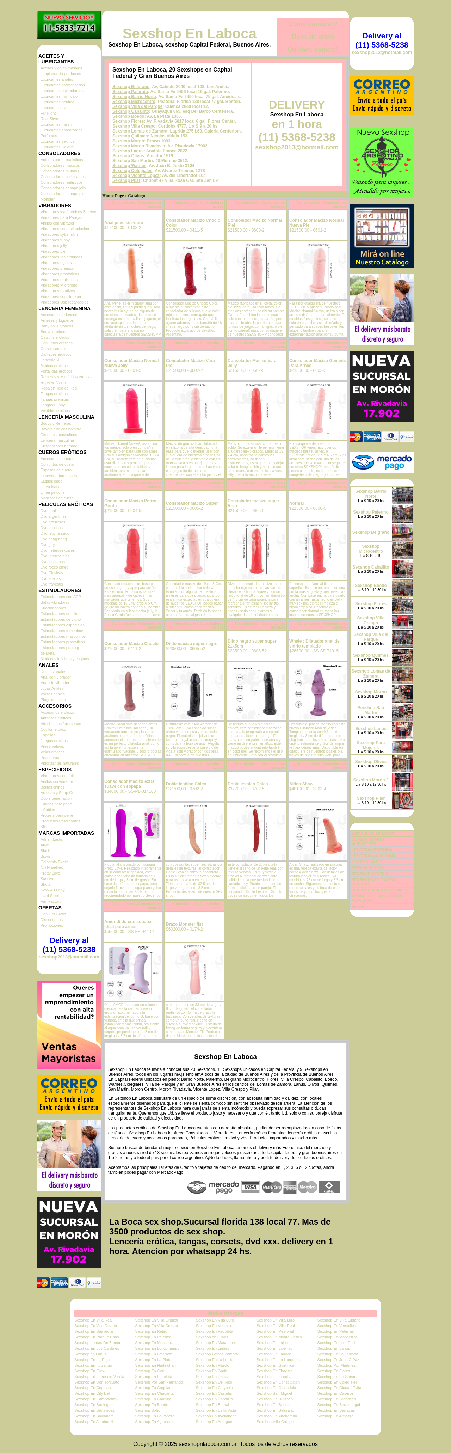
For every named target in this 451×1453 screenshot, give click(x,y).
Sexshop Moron (128, 141)
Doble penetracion (56, 798)
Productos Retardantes (60, 821)
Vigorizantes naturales (60, 763)
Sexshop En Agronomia (155, 1422)
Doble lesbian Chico (186, 783)
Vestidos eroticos (55, 411)
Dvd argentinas (54, 516)
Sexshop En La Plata (153, 1359)
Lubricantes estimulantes (62, 90)
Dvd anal (48, 511)
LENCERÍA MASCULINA (374, 856)
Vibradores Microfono (59, 285)
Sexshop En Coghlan (92, 1388)
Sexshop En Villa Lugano (339, 1320)
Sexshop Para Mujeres (371, 745)
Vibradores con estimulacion (65, 229)
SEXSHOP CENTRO (370, 874)
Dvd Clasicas (52, 573)
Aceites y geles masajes (61, 68)
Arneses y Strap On (57, 793)
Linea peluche (53, 492)
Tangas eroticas (54, 394)
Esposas (48, 735)
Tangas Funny (53, 405)
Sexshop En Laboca (190, 33)
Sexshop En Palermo (153, 1337)
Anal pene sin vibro (123, 222)
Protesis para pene (57, 815)
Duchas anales (53, 671)
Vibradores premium (58, 268)
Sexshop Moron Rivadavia (138, 145)
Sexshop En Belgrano (275, 1410)
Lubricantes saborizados (61, 130)
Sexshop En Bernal (212, 1405)
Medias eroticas (54, 365)
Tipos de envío (313, 36)
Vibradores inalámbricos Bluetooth (70, 212)
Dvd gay (48, 544)
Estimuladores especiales (63, 625)
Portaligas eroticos (57, 371)
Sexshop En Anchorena (277, 1416)
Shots (45, 884)
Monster (48, 199)
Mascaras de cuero (57, 498)
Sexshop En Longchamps (157, 1348)
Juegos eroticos (54, 740)
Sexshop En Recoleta (214, 1331)
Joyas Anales (52, 688)
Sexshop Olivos (128, 155)
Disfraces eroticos (56, 354)
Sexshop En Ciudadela (276, 1388)
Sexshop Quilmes (130, 136)
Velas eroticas (52, 752)
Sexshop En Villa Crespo (156, 1326)
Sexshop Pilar (126, 180)
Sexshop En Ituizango (93, 1365)
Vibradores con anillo (59, 776)
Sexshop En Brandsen (336, 1399)
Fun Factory (51, 901)
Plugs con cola (53, 700)
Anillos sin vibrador (57, 781)
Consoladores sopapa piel (63, 193)
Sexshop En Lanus (333, 1348)
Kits (44, 826)
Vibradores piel (53, 251)
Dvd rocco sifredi (55, 567)
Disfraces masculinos (59, 435)
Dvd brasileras (53, 522)
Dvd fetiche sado (55, 533)
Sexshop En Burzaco (275, 1399)
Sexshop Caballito (130, 111)
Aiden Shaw (301, 783)
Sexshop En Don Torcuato (96, 1382)
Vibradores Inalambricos (61, 257)
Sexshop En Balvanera (94, 1416)
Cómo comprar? (312, 23)
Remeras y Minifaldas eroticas (66, 377)
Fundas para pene (56, 804)
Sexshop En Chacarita (154, 1393)
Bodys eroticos (53, 332)
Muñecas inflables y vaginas (65, 659)
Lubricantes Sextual (58, 147)
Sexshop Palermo (130, 91)
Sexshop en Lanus (90, 1354)
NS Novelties (52, 867)
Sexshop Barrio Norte (134, 96)
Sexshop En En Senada (338, 1376)
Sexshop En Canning (153, 1399)
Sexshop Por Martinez (336, 1365)
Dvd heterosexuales (58, 550)
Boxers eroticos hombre (61, 429)
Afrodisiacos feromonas (61, 724)
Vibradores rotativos (58, 291)
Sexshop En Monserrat (337, 1337)
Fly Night (48, 113)
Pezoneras (50, 757)
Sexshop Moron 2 (370, 780)
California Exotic (54, 862)
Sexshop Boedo (128, 116)
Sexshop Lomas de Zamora (139, 131)
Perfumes (49, 136)
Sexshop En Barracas (336, 1410)
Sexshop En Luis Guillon (338, 1343)
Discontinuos (52, 920)
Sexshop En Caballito (214, 1399)
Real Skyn (49, 119)
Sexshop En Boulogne (93, 1405)
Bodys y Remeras (56, 423)
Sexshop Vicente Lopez (136, 175)
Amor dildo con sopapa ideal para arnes (127, 924)
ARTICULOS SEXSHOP (373, 834)
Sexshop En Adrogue (214, 1422)
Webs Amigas (225, 1313)
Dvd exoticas (52, 528)
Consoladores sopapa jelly (63, 188)
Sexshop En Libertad (274, 1348)
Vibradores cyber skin (59, 234)
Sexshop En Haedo (212, 1365)
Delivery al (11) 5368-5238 (69, 945)
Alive (45, 845)
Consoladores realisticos (62, 182)
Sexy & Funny (52, 890)
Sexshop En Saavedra (93, 1331)
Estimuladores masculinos (63, 636)
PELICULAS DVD (367, 868)
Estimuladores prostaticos (63, 642)
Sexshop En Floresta (274, 1371)
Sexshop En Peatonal (275, 1331)
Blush (45, 850)
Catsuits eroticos (55, 337)
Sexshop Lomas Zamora (217, 1354)
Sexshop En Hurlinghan (155, 1365)
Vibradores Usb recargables (64, 302)
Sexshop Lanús (128, 150)
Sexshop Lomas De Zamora (98, 1343)
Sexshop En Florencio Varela (99, 1376)
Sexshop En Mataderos (216, 1343)
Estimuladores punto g (60, 647)
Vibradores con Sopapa (61, 296)
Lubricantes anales (57, 79)
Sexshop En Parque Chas (96, 1337)
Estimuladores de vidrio (61, 619)
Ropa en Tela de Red (59, 388)
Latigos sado (51, 481)
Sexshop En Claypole (214, 1388)
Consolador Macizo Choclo (131, 643)
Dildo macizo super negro (192, 643)
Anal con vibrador (56, 677)
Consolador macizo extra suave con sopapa (129, 784)
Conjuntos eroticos (57, 343)
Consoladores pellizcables (63, 176)
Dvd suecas (51, 578)
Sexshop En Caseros (335, 1393)
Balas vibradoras (55, 602)
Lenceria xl (50, 360)
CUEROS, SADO (367, 862)
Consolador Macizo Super (192, 503)
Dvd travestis (52, 584)
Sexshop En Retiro (151, 1331)
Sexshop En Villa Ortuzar (156, 1320)
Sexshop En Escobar (275, 1376)
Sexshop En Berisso (274, 1405)
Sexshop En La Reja (92, 1359)
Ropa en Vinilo (53, 382)
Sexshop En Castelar (214, 1393)
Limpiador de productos (61, 74)
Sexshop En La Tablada (337, 1354)
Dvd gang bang (54, 539)
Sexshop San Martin (132, 160)
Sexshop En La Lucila (214, 1359)
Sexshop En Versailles (215, 1326)
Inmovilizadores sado (59, 475)
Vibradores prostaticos (60, 274)
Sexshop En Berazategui (338, 1405)
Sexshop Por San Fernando (159, 1382)
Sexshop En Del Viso (214, 1382)
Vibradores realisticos (59, 279)
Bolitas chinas (52, 787)
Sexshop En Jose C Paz (338, 1359)
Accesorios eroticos (57, 712)
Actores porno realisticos (62, 160)
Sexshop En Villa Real (93, 1320)
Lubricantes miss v (57, 124)
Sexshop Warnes (129, 165)
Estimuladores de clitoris (61, 614)
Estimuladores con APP (61, 597)
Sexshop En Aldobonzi (93, 1422)
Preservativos (52, 746)
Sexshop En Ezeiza (212, 1376)
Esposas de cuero (56, 470)
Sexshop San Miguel (274, 1393)
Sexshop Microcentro (133, 101)
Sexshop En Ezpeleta (153, 1376)
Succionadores (53, 608)
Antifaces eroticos (56, 718)
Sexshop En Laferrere (154, 1354)
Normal (296, 503)
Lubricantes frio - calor (60, 96)
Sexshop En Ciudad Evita (339, 1388)
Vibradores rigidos (56, 262)
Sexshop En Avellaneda (216, 1416)
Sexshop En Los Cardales (96, 1348)
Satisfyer (48, 879)
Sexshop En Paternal (335, 1331)
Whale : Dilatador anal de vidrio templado (314, 644)
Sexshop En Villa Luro (215, 1320)
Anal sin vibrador (55, 683)
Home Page (113, 195)
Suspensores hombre (59, 446)
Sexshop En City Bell (92, 1393)
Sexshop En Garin (211, 1371)
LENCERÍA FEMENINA (372, 850)
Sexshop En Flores (333, 1371)
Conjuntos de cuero (57, 464)
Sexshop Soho (147, 1410)
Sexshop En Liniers (212, 1348)
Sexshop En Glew (89, 1371)
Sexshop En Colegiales (337, 1382)
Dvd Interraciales (55, 556)
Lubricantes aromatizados (63, 85)
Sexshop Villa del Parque (137, 106)
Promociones (52, 925)
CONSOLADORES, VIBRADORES (369, 842)
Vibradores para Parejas (61, 217)
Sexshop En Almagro (335, 1416)
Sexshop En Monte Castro (279, 1337)
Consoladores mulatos (60, 171)
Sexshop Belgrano (130, 86)
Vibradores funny (55, 240)
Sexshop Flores (128, 121)
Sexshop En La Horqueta (278, 1359)
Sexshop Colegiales (132, 170)
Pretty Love (50, 873)
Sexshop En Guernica (275, 1365)
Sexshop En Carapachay (95, 1399)
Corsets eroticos (54, 349)
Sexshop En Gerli (150, 1371)
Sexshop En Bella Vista (216, 1410)
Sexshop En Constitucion (278, 1382)
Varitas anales (53, 694)
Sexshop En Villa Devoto (95, 1326)
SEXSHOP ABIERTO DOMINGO (380, 890)
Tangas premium (55, 399)
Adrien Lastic (52, 839)
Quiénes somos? (312, 49)
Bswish (47, 856)
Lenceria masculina (57, 440)
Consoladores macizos (60, 165)
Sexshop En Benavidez (94, 1410)
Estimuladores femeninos (62, 631)
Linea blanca (51, 487)
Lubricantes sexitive (58, 141)
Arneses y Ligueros (57, 320)
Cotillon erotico (53, 729)
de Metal (48, 653)
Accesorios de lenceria (60, 315)
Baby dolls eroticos (57, 326)
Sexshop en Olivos (212, 1337)
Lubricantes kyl (53, 107)
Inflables (48, 810)
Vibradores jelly (54, 246)
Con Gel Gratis (53, 914)
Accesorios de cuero (58, 458)
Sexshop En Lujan (272, 1343)
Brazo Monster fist (184, 924)
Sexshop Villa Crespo (134, 126)
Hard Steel (50, 896)
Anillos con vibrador (57, 223)
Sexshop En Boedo (151, 1405)
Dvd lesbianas (53, 561)
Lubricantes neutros (58, 102)
